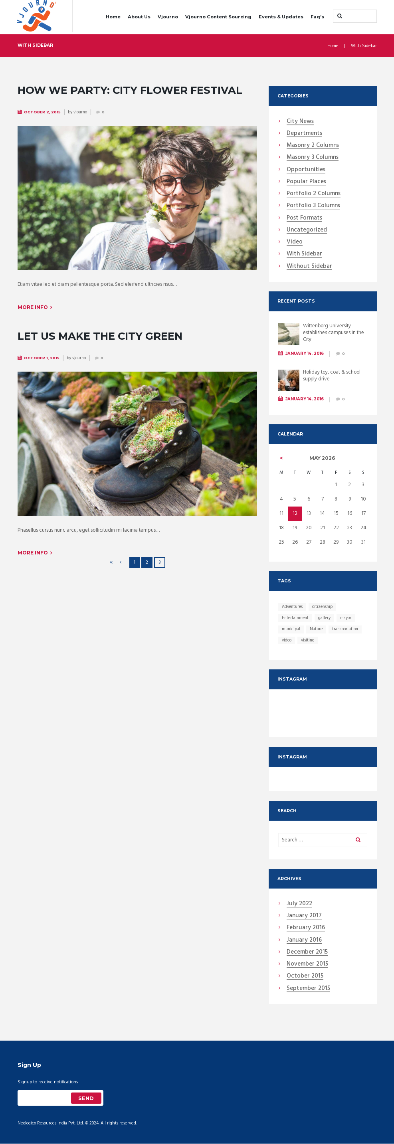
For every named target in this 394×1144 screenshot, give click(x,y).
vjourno (81, 111)
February (306, 928)
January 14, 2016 (304, 353)
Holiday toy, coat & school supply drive (332, 375)
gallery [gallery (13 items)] (325, 617)
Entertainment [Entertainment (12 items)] (296, 617)
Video (295, 242)
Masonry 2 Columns (313, 146)
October (305, 977)
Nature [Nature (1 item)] (317, 629)
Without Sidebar (309, 266)
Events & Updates (281, 17)
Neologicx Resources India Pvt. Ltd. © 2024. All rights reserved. (78, 1123)
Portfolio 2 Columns (314, 194)
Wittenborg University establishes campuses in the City (334, 333)
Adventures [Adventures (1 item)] (293, 606)
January (304, 916)
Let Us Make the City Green (101, 335)
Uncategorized (307, 230)
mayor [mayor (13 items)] (346, 617)
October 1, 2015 (42, 356)
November (307, 965)
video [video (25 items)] (287, 640)
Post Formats (304, 218)
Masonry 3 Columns (313, 157)
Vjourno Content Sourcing (218, 17)
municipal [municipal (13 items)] (291, 629)
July (299, 904)
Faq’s (317, 17)
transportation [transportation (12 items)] (346, 629)
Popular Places (306, 182)
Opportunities (306, 170)
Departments (304, 134)
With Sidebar (304, 254)
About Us (139, 17)
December (307, 953)
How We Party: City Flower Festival (131, 89)
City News (300, 122)
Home (113, 17)
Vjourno (168, 17)
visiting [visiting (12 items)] (308, 640)
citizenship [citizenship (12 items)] (324, 606)
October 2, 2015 (42, 111)
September (308, 989)
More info (33, 306)
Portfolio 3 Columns (313, 206)
